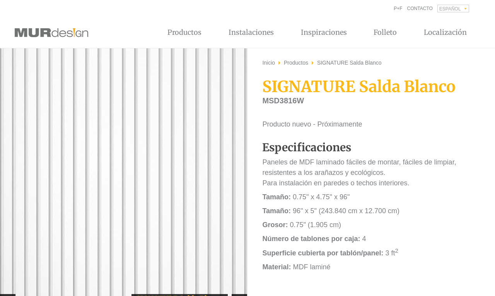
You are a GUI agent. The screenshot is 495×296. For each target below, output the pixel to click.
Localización (445, 32)
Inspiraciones (324, 32)
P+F (398, 8)
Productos (184, 32)
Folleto (385, 32)
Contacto (420, 8)
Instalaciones (251, 32)
